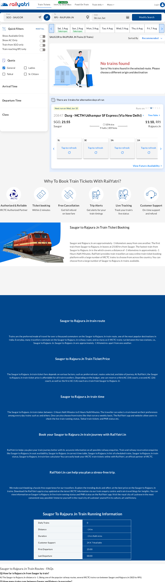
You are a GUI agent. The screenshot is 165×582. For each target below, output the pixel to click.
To (55, 14)
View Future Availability (147, 165)
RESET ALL (40, 28)
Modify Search (146, 17)
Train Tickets (44, 4)
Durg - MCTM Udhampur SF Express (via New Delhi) (98, 115)
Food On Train (82, 4)
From (8, 14)
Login (159, 4)
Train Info (98, 5)
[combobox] (23, 17)
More (111, 5)
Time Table (154, 115)
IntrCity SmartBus (62, 4)
